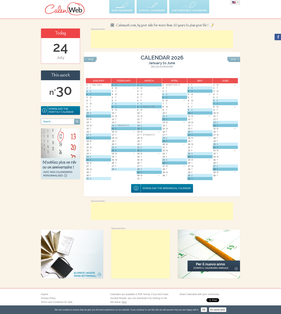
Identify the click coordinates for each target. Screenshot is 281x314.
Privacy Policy (48, 298)
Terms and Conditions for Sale (56, 302)
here (124, 302)
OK (203, 309)
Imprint (44, 294)
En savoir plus (217, 309)
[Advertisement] (162, 39)
